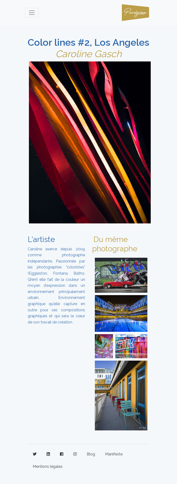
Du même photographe (114, 244)
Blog (91, 454)
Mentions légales (48, 466)
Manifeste (114, 454)
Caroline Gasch (88, 53)
